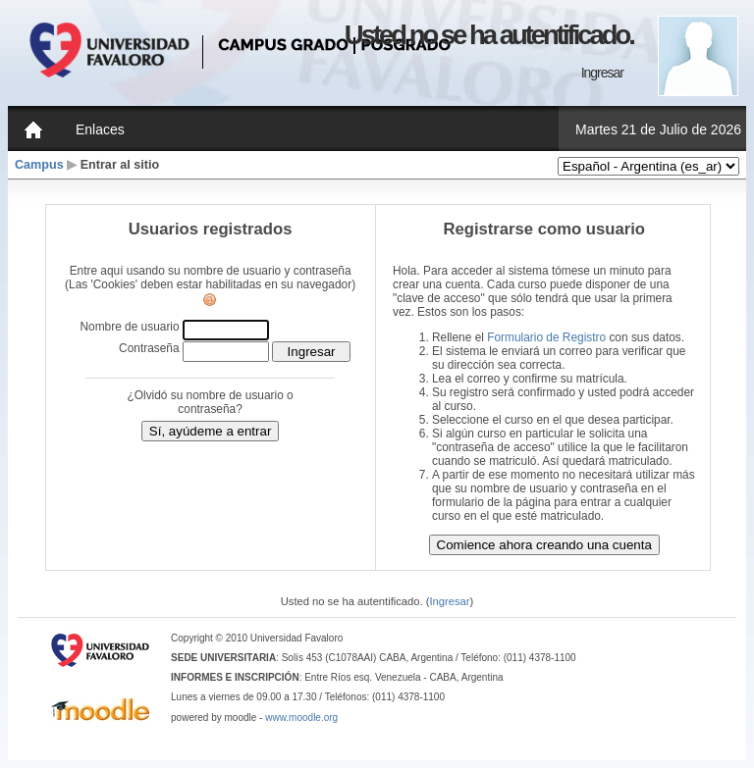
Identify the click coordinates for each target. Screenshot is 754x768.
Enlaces (100, 129)
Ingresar (602, 72)
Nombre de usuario (129, 326)
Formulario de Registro (546, 337)
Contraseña (149, 348)
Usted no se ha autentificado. (489, 35)
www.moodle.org (301, 717)
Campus (39, 165)
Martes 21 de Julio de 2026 (658, 129)
